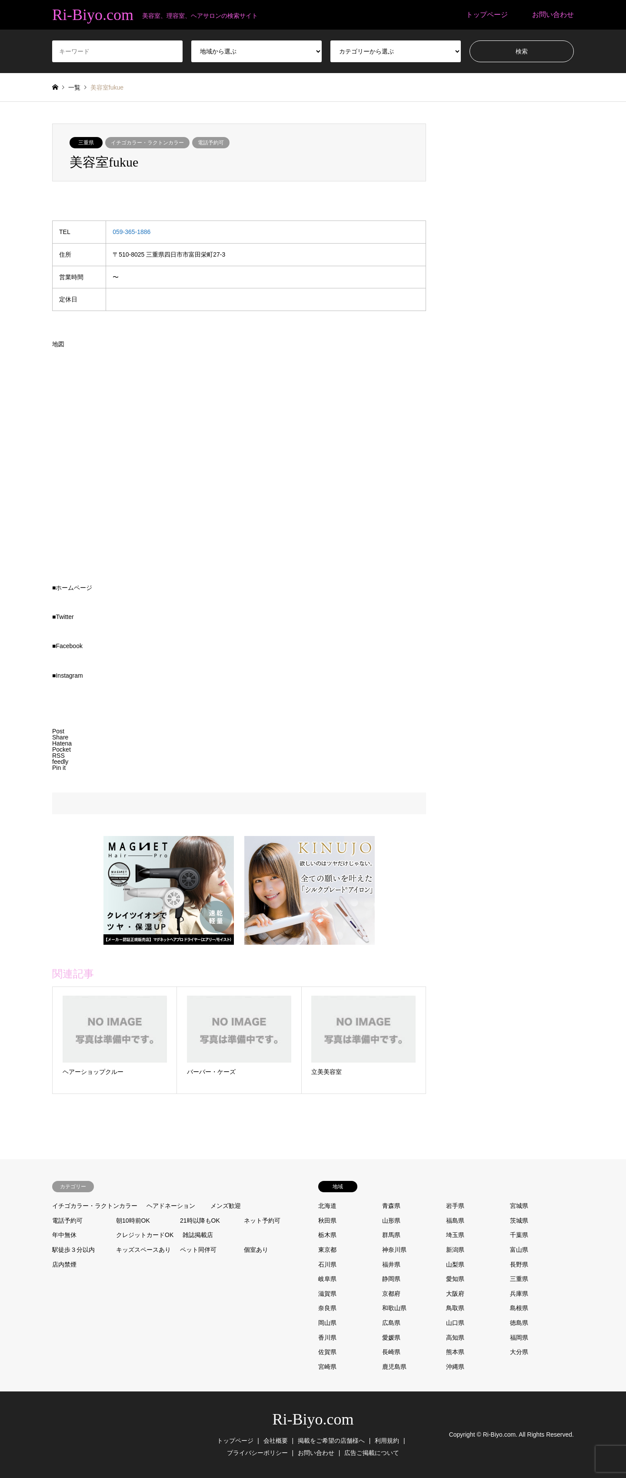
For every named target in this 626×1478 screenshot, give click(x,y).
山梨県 (455, 1264)
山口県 (455, 1322)
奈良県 (327, 1307)
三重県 (86, 143)
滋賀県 (327, 1293)
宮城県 (519, 1205)
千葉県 (519, 1234)
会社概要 (275, 1440)
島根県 (519, 1307)
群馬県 (391, 1234)
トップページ (487, 14)
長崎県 (391, 1351)
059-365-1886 (131, 231)
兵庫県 (519, 1293)
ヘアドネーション (171, 1205)
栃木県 (327, 1234)
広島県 (391, 1322)
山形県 (391, 1220)
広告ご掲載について (371, 1452)
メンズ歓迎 (225, 1205)
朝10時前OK (133, 1220)
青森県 (391, 1205)
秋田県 (327, 1220)
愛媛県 (391, 1337)
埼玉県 (455, 1234)
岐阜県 (327, 1278)
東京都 (327, 1249)
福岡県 (519, 1337)
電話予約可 (211, 143)
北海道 (327, 1205)
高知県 (455, 1337)
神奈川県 (394, 1249)
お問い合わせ (553, 14)
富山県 (519, 1249)
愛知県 (455, 1278)
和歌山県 (394, 1307)
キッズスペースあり (143, 1249)
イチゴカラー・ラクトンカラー (147, 143)
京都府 (391, 1293)
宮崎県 (327, 1366)
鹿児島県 (394, 1366)
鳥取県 (455, 1307)
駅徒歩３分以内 (73, 1249)
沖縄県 (455, 1366)
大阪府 (455, 1293)
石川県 (327, 1264)
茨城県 (519, 1220)
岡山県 (327, 1322)
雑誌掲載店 (198, 1234)
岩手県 (455, 1205)
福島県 (455, 1220)
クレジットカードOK (144, 1234)
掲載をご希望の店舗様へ (331, 1440)
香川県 (327, 1337)
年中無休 (64, 1234)
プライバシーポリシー (257, 1452)
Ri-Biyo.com (313, 1419)
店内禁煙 (64, 1264)
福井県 (391, 1264)
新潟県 (455, 1249)
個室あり (256, 1249)
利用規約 (387, 1440)
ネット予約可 (262, 1220)
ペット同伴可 (198, 1249)
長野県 (519, 1264)
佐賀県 (327, 1351)
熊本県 (455, 1351)
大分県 (519, 1351)
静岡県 (391, 1278)
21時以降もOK (200, 1220)
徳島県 (519, 1322)
